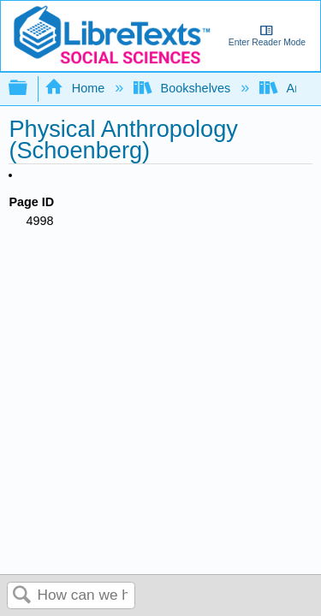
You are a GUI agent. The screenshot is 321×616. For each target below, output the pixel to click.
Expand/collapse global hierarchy (29, 88)
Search (22, 596)
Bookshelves (184, 88)
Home (76, 88)
